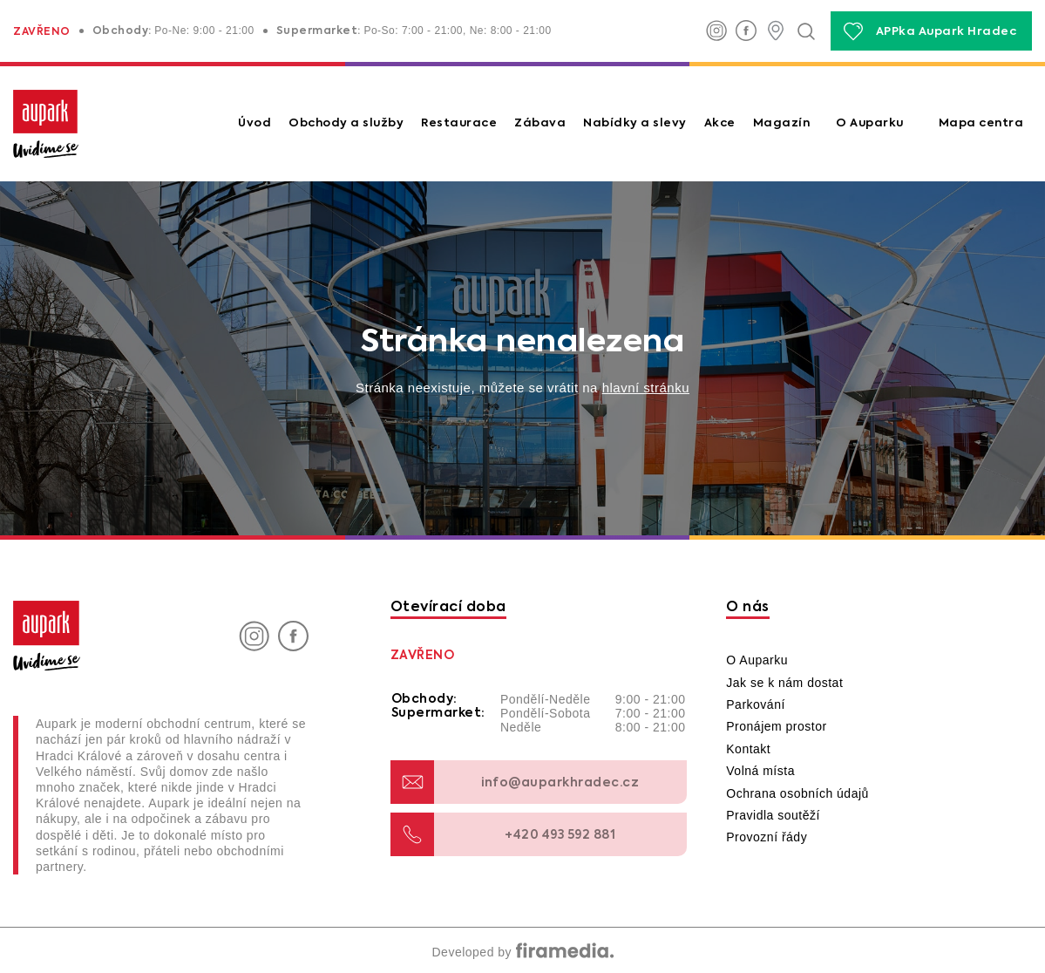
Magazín (782, 123)
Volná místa (760, 771)
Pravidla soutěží (773, 815)
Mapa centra (981, 123)
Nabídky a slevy (635, 123)
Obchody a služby (346, 123)
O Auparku (870, 123)
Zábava (540, 123)
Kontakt (748, 749)
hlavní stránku (645, 387)
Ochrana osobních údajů (797, 793)
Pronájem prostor (776, 726)
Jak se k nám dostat (784, 683)
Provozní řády (766, 837)
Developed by (522, 952)
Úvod (254, 123)
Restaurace (459, 123)
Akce (720, 123)
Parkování (755, 704)
